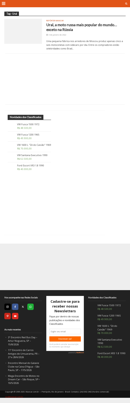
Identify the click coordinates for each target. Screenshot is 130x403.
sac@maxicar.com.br (14, 400)
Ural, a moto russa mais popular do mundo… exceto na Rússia (81, 27)
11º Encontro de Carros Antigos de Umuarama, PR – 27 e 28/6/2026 (23, 357)
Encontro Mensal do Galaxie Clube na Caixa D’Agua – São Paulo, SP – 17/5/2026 (24, 370)
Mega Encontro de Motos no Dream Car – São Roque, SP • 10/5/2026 (23, 383)
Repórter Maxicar (55, 21)
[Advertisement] (65, 79)
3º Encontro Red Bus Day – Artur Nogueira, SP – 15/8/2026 (22, 344)
